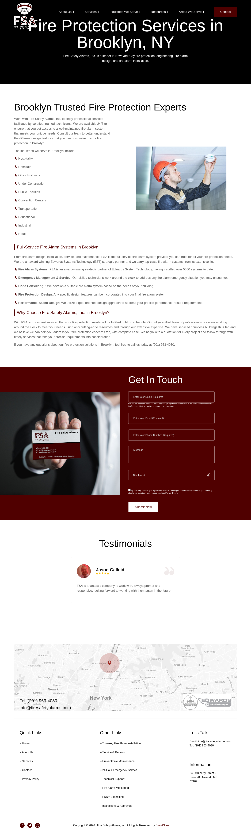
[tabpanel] (125, 592)
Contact (225, 12)
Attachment (139, 487)
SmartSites (162, 829)
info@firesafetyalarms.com (45, 711)
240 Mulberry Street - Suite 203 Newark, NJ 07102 (203, 781)
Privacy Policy (171, 505)
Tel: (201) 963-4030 (39, 704)
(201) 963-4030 (204, 749)
